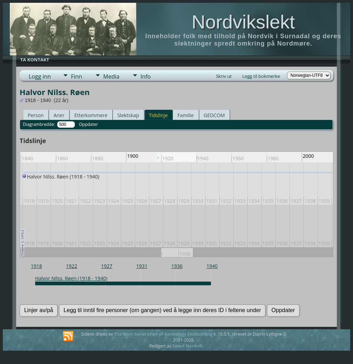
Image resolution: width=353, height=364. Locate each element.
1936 (177, 266)
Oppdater (88, 124)
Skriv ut (224, 76)
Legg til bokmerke (261, 76)
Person (36, 115)
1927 (106, 266)
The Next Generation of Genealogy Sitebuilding (163, 334)
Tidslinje (158, 115)
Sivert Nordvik (187, 346)
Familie (185, 115)
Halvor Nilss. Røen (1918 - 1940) (71, 278)
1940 (212, 266)
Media (111, 76)
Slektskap (128, 115)
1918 (36, 266)
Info (145, 76)
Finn (76, 76)
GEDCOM (214, 115)
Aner (58, 115)
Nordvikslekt (243, 21)
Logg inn (40, 76)
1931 (142, 266)
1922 (71, 266)
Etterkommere (90, 115)
